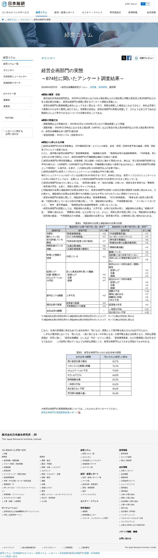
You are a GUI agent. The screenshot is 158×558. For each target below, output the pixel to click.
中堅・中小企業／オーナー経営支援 (17, 481)
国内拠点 (124, 488)
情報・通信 (46, 477)
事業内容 (124, 477)
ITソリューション (10, 508)
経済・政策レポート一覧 (92, 477)
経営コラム (41, 12)
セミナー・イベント (92, 12)
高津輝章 (102, 87)
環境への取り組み (128, 498)
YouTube (9, 117)
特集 (5, 454)
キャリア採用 (126, 457)
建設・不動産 (47, 464)
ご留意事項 (85, 547)
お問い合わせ (131, 4)
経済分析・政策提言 (90, 484)
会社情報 (151, 12)
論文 (84, 491)
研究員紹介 (115, 12)
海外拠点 (124, 491)
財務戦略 (7, 467)
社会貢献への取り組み (129, 501)
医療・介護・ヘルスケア (51, 467)
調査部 (85, 511)
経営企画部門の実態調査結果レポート (59, 412)
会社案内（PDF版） (128, 511)
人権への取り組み (128, 504)
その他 (44, 501)
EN (147, 3)
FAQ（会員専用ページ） (13, 515)
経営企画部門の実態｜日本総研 (84, 553)
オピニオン (25, 20)
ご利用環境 (68, 547)
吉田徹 (93, 87)
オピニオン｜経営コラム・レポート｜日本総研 (45, 553)
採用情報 (132, 12)
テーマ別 (86, 481)
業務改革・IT (9, 484)
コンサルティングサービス (15, 12)
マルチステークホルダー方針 (132, 518)
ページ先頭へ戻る (8, 556)
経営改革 (7, 471)
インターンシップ (128, 515)
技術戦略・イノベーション (14, 494)
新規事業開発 (9, 477)
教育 (43, 491)
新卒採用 (124, 454)
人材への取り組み (128, 494)
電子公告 (124, 508)
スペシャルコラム (89, 494)
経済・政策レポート (64, 12)
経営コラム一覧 (11, 64)
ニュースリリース (128, 484)
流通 (43, 484)
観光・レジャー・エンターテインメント (57, 494)
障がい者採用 (126, 460)
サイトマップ (9, 547)
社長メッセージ (127, 471)
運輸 (43, 481)
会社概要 (124, 474)
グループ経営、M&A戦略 (13, 464)
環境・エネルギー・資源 (51, 474)
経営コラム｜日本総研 (11, 553)
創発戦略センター (89, 515)
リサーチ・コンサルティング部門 (95, 518)
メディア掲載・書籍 (128, 532)
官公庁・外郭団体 (48, 498)
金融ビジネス (47, 488)
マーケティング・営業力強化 (15, 474)
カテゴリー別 (88, 467)
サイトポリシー (50, 547)
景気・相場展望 (88, 488)
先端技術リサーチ (12, 83)
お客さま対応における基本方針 (133, 525)
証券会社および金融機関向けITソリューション (21, 511)
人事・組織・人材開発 (12, 501)
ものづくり (46, 471)
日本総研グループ (128, 481)
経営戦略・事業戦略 (11, 460)
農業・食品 (46, 460)
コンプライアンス (128, 521)
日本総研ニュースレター (15, 76)
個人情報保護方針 (29, 547)
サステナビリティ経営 (12, 498)
